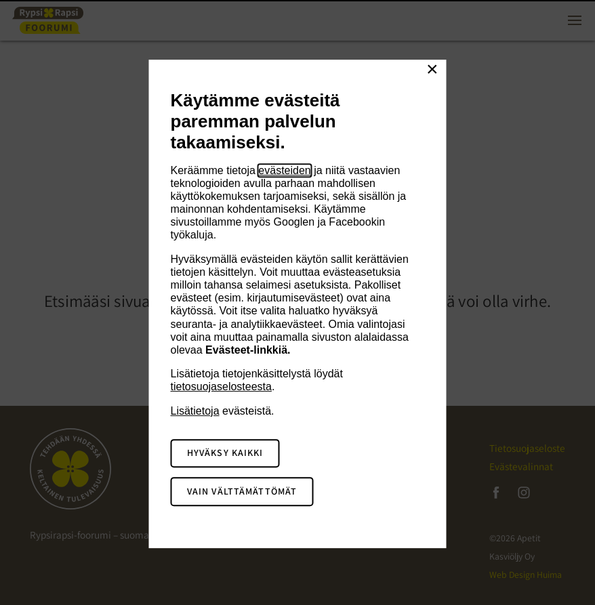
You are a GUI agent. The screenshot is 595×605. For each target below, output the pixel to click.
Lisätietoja (195, 411)
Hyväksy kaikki (225, 453)
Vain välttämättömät (242, 491)
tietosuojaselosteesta (221, 386)
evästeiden (284, 170)
